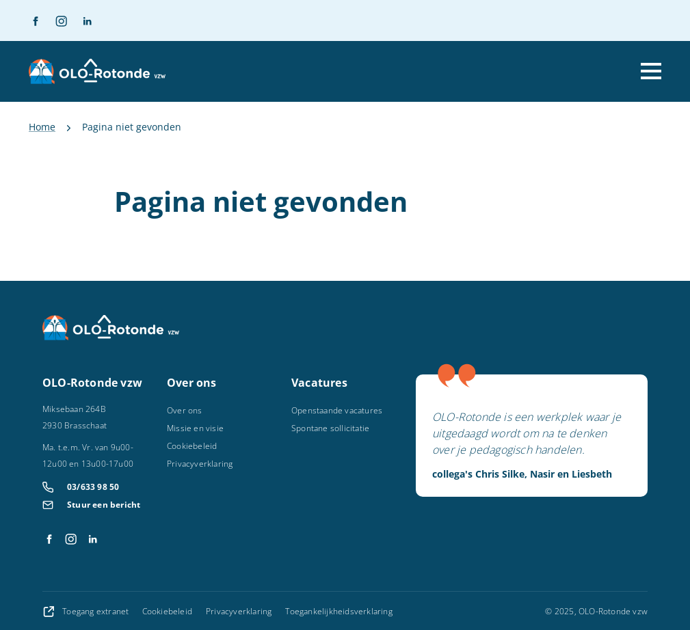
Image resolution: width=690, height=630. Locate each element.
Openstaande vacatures (336, 410)
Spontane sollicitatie (330, 428)
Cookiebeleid (192, 446)
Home (42, 126)
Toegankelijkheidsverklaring (338, 611)
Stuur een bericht (103, 504)
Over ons (184, 410)
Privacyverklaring (200, 463)
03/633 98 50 (93, 487)
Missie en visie (195, 428)
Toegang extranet (86, 611)
